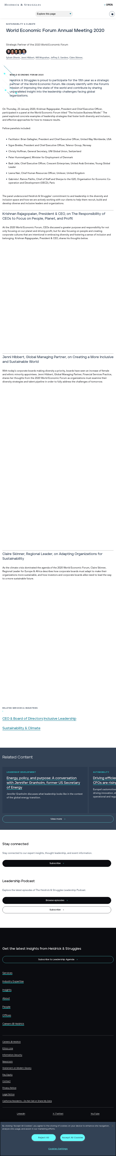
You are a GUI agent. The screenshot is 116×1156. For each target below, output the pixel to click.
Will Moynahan (42, 58)
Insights (6, 990)
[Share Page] (112, 13)
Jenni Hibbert (27, 58)
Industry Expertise (13, 981)
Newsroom (7, 1062)
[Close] (112, 1126)
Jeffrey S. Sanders (59, 58)
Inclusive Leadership (60, 718)
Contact (6, 1081)
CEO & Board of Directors (22, 718)
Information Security (12, 1055)
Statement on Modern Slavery (16, 1068)
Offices (6, 1015)
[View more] (58, 819)
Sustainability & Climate (21, 728)
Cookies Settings (58, 1149)
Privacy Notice (9, 1088)
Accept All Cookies (72, 1137)
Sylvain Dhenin (13, 58)
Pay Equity (7, 1075)
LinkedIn (21, 1114)
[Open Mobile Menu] (108, 5)
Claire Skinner (75, 58)
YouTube (95, 1114)
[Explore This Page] (54, 13)
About (6, 998)
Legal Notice (8, 1094)
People (6, 1007)
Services (7, 973)
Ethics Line (7, 1048)
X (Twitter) (58, 1114)
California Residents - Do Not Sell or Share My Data (27, 1101)
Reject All (43, 1137)
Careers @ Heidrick (13, 1024)
